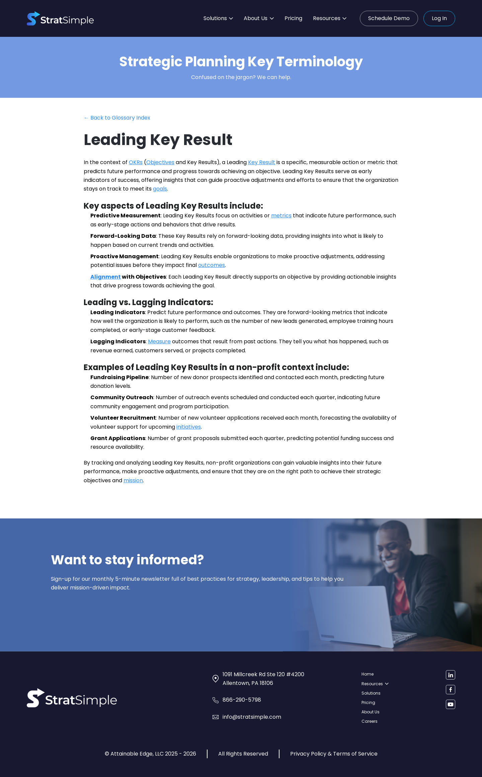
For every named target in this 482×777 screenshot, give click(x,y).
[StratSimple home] (60, 18)
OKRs (136, 162)
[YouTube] (450, 704)
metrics (281, 215)
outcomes (211, 265)
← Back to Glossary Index (117, 118)
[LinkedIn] (450, 675)
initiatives (188, 427)
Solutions (218, 18)
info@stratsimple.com (252, 717)
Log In (439, 18)
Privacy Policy (308, 754)
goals (160, 189)
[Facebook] (450, 689)
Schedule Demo (389, 18)
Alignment (105, 277)
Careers (370, 721)
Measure (159, 341)
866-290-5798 (242, 700)
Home (368, 674)
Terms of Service (355, 754)
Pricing (293, 18)
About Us (258, 18)
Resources (329, 18)
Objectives (160, 162)
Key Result (261, 162)
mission (133, 480)
